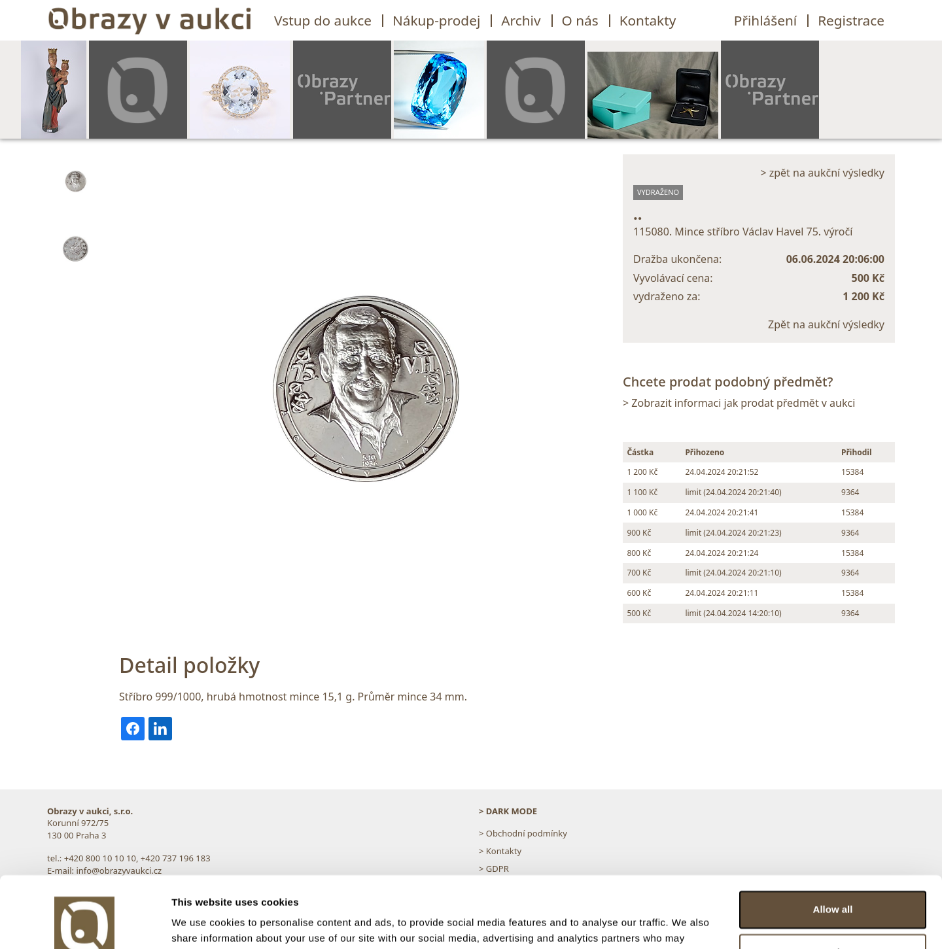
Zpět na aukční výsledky (826, 324)
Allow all (833, 842)
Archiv (520, 20)
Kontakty (647, 20)
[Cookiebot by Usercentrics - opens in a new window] (84, 923)
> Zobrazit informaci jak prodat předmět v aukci (739, 403)
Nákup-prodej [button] (436, 20)
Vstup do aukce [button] (323, 20)
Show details (201, 923)
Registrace (851, 20)
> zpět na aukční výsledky (822, 172)
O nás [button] (580, 20)
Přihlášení (765, 20)
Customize (833, 885)
